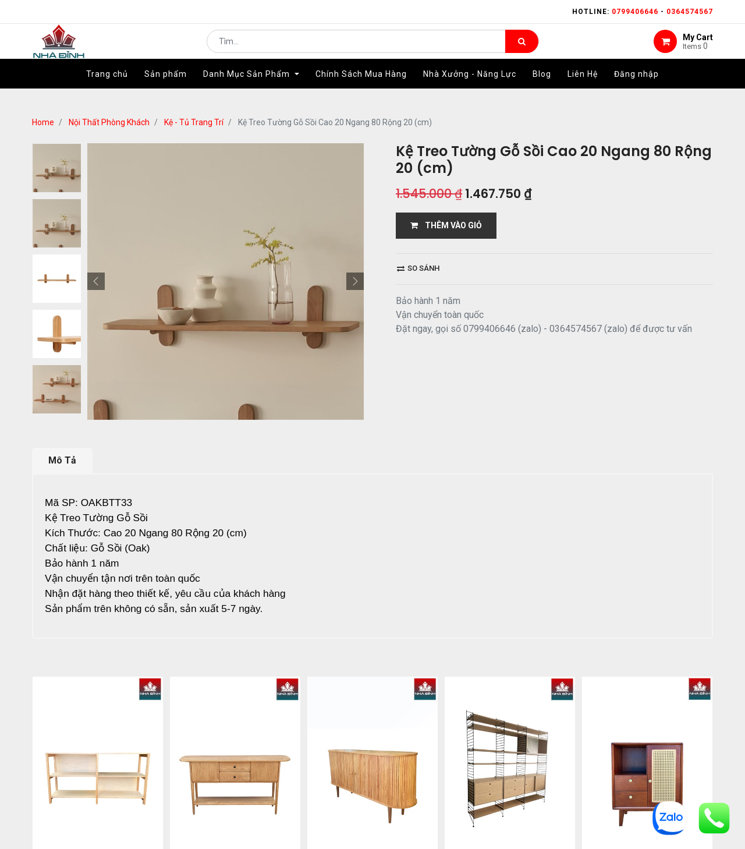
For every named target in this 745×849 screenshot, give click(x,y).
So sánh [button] (418, 268)
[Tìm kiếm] (521, 50)
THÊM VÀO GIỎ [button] (446, 225)
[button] (96, 281)
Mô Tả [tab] (62, 460)
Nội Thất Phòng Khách (109, 122)
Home (43, 122)
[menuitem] (107, 91)
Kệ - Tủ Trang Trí (194, 122)
